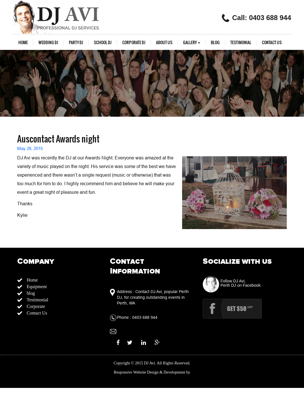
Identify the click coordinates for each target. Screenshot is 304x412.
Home (23, 42)
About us (164, 42)
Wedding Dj (48, 42)
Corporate (36, 306)
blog (215, 42)
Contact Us (272, 42)
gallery (191, 42)
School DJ (103, 42)
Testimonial (240, 42)
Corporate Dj (133, 42)
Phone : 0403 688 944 (137, 317)
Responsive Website (130, 372)
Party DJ (76, 42)
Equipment (37, 286)
